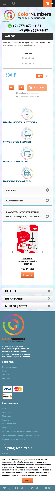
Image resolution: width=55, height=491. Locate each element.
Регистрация (7, 412)
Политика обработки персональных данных (20, 432)
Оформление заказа (10, 424)
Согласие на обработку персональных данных (21, 435)
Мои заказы (7, 416)
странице (43, 475)
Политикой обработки (25, 470)
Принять (27, 480)
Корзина (5, 420)
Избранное (6, 428)
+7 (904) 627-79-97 (17, 448)
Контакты (6, 379)
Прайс (4, 371)
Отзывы (5, 375)
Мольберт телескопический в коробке (27, 261)
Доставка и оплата (9, 367)
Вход (4, 408)
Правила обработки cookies (13, 439)
